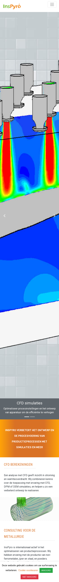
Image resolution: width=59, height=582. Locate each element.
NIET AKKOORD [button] (29, 577)
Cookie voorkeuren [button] (28, 570)
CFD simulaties (29, 403)
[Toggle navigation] (52, 4)
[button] (4, 215)
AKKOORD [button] (46, 570)
